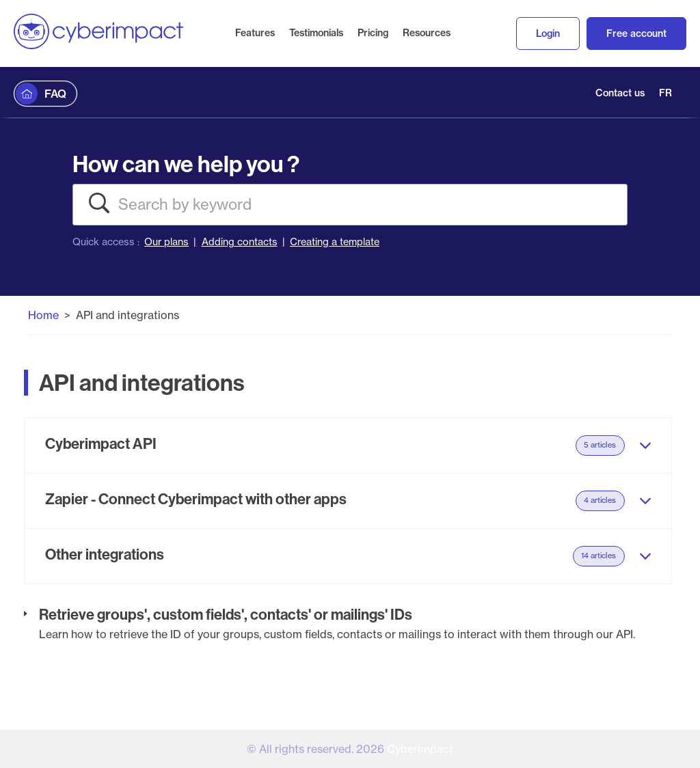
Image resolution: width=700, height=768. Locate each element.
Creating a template (334, 242)
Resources (426, 33)
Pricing (373, 33)
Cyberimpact (420, 749)
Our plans (166, 242)
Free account (636, 33)
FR (665, 93)
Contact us (620, 93)
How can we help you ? (185, 163)
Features (255, 33)
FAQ (55, 93)
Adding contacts (240, 242)
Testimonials (316, 33)
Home (43, 315)
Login (548, 33)
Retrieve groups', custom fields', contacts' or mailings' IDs (225, 614)
